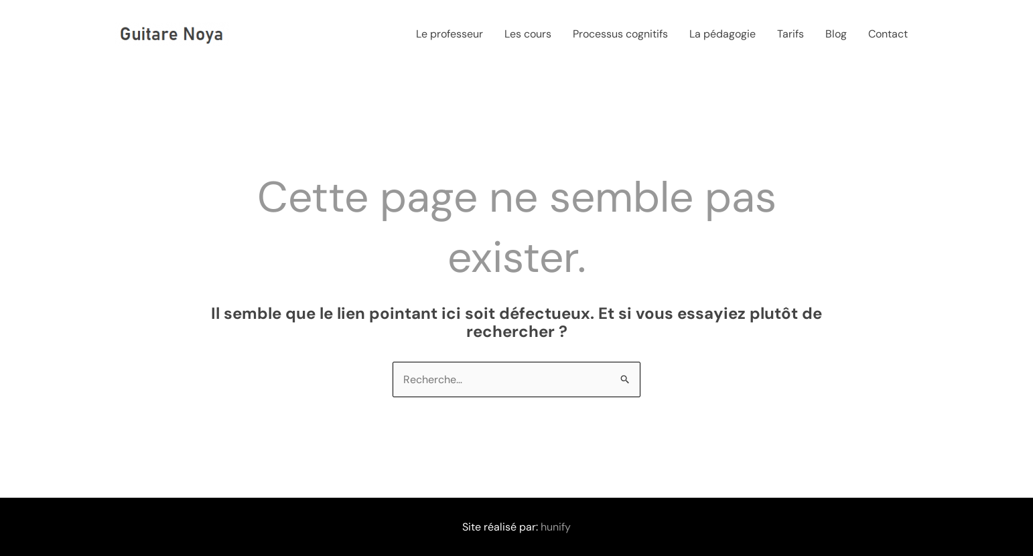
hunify (556, 527)
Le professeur (449, 34)
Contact (888, 34)
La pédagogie (722, 34)
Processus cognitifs (620, 34)
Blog (836, 34)
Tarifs (790, 34)
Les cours (527, 34)
